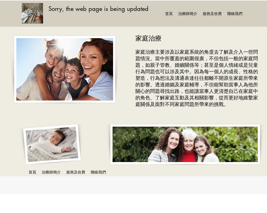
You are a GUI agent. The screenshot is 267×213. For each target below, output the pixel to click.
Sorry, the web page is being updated (98, 9)
